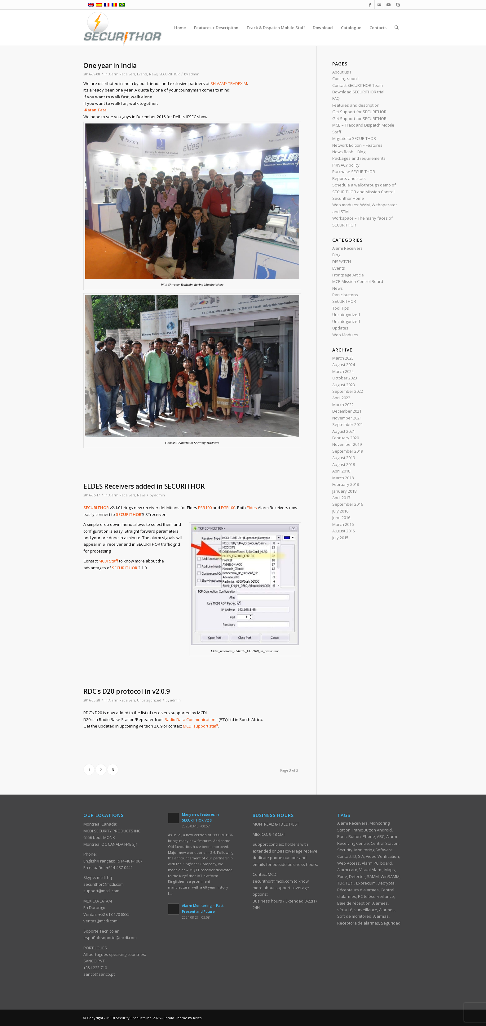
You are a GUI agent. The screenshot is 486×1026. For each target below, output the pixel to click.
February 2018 (345, 484)
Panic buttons (345, 295)
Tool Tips (340, 308)
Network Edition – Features (357, 145)
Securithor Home (348, 198)
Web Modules (345, 335)
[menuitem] (180, 28)
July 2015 (340, 537)
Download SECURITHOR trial (358, 92)
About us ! (341, 72)
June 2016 (341, 517)
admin (194, 74)
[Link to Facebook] (369, 4)
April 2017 (341, 497)
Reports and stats (349, 178)
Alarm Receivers (121, 74)
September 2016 (347, 504)
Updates (340, 328)
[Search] (397, 28)
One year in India (110, 65)
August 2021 (343, 431)
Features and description (355, 105)
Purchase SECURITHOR (353, 171)
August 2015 (343, 531)
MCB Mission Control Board (357, 281)
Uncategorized (149, 700)
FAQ (336, 98)
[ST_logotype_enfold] (122, 28)
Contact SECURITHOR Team (357, 85)
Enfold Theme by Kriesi (183, 1017)
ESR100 (205, 507)
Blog (336, 255)
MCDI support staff (200, 726)
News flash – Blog (348, 152)
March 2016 (343, 524)
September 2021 (347, 424)
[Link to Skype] (398, 4)
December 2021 (346, 411)
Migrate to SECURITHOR (354, 138)
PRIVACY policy (346, 165)
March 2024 (343, 371)
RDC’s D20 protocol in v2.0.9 (126, 691)
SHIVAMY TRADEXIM (228, 83)
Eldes (252, 507)
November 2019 (347, 444)
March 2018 (343, 478)
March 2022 (343, 404)
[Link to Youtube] (388, 4)
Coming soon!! (345, 78)
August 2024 (343, 364)
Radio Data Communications (191, 719)
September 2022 (347, 391)
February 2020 (345, 438)
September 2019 (347, 451)
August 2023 (343, 385)
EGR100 (228, 507)
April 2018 (341, 471)
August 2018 (343, 464)
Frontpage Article (348, 275)
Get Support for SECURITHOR (359, 111)
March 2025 (343, 358)
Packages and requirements (359, 158)
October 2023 (344, 378)
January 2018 (344, 491)
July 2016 (340, 511)
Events (142, 74)
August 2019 (343, 457)
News (153, 74)
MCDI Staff (108, 561)
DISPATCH (341, 261)
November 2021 (347, 418)
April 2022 (341, 398)
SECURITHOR (169, 74)
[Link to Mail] (379, 4)
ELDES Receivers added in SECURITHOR (144, 486)
